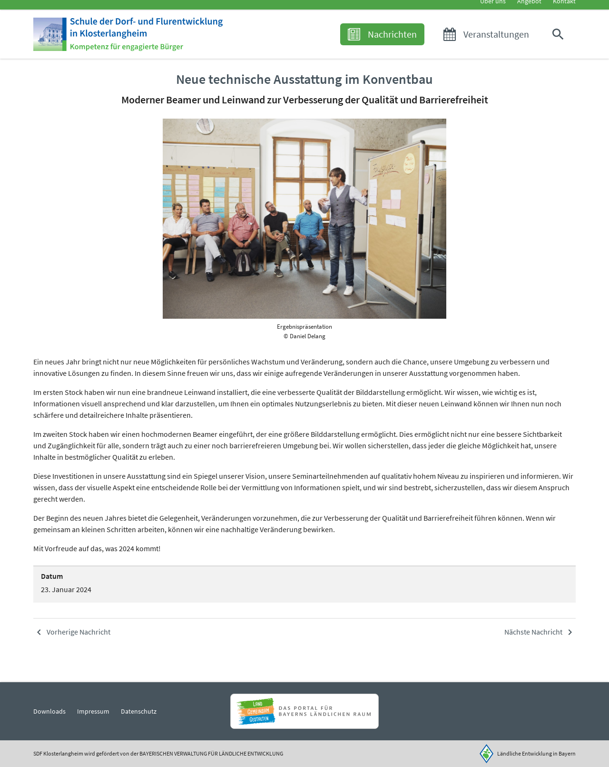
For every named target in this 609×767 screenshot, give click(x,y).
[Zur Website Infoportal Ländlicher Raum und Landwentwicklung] (304, 711)
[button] (560, 49)
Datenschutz (139, 711)
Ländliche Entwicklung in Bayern (536, 753)
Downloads (49, 711)
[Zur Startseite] (158, 49)
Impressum (93, 711)
